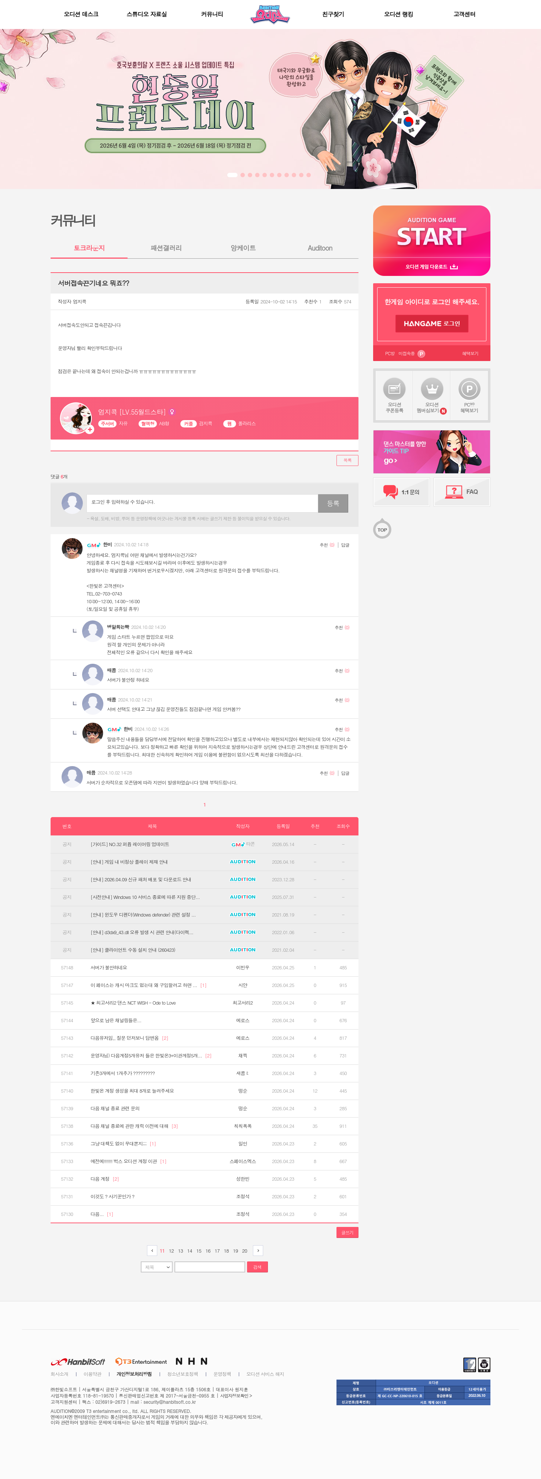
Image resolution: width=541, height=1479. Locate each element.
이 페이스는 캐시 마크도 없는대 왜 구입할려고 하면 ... (148, 985)
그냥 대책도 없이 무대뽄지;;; (123, 1144)
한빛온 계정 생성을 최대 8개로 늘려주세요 (132, 1091)
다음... (102, 1214)
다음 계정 (105, 1179)
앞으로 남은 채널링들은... (116, 1020)
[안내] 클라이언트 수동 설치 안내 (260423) (133, 950)
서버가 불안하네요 (109, 967)
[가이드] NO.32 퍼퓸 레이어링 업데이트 (130, 844)
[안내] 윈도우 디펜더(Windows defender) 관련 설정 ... (143, 915)
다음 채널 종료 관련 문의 (115, 1108)
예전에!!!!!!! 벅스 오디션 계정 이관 (128, 1161)
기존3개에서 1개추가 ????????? (123, 1073)
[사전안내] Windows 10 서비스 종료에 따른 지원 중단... (145, 897)
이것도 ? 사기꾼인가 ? (112, 1196)
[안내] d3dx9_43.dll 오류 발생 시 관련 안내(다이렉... (142, 932)
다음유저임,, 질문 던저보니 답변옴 (129, 1038)
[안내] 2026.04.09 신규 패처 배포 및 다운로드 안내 (141, 879)
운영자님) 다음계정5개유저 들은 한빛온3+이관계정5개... (151, 1056)
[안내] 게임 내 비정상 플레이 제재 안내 (129, 862)
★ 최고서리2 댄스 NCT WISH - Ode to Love (133, 1003)
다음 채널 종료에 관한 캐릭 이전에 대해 (134, 1126)
